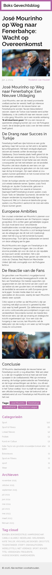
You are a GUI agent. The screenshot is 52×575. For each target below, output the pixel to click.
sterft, (21, 545)
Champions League (28, 407)
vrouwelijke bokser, (27, 541)
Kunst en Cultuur (9, 441)
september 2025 (9, 490)
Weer (4, 468)
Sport (4, 422)
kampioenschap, (36, 534)
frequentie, (27, 552)
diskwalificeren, (34, 545)
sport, (36, 548)
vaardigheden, (27, 555)
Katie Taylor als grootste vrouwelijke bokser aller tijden (24, 447)
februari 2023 (8, 523)
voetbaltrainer (10, 407)
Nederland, (26, 538)
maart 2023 (7, 518)
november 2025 (9, 480)
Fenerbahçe (33, 403)
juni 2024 (6, 499)
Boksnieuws (7, 454)
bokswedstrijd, (19, 534)
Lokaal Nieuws (8, 432)
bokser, (44, 548)
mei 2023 (6, 513)
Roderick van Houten (39, 80)
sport (4, 463)
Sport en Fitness (9, 458)
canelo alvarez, (10, 538)
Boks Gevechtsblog (21, 5)
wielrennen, (38, 538)
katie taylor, (9, 541)
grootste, (44, 541)
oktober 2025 (8, 485)
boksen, (6, 534)
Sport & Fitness (9, 427)
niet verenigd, (24, 548)
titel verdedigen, (11, 552)
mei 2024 (6, 504)
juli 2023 (6, 509)
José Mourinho (18, 403)
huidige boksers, (10, 555)
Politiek (5, 437)
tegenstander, (9, 545)
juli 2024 (6, 495)
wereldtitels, (9, 548)
